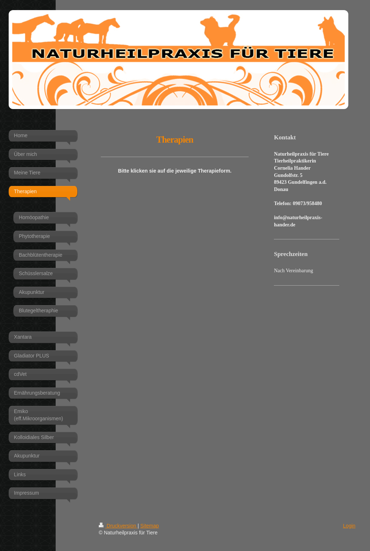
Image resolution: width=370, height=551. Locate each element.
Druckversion (118, 526)
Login (349, 526)
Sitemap (149, 526)
